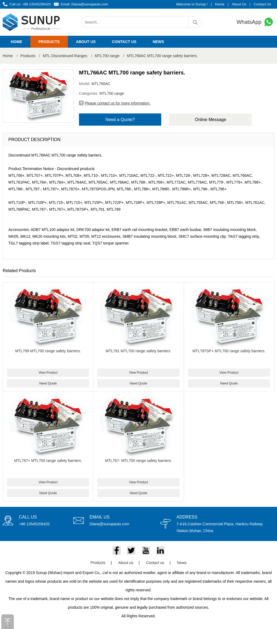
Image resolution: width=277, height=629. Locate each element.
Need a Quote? (120, 119)
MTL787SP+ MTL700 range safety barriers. (228, 351)
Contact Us (262, 4)
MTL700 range (107, 56)
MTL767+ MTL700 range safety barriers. (48, 460)
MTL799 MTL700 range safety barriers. (48, 351)
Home (220, 4)
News (158, 42)
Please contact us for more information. (118, 103)
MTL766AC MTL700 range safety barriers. (162, 56)
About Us (239, 4)
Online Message (210, 119)
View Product (47, 372)
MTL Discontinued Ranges (65, 56)
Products (49, 42)
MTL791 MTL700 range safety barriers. (139, 351)
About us (86, 42)
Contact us (124, 42)
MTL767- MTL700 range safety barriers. (138, 460)
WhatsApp (255, 22)
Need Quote (48, 383)
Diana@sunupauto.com (89, 4)
